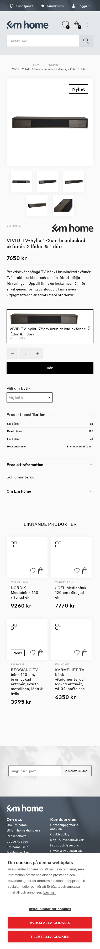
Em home (13, 225)
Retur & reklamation (66, 851)
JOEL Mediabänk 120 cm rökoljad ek (70, 592)
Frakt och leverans (64, 845)
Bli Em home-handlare (23, 830)
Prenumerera (76, 770)
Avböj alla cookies (50, 923)
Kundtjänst (21, 6)
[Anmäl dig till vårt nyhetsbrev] (34, 771)
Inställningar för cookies (50, 909)
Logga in (81, 6)
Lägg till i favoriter (33, 570)
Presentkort (16, 836)
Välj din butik (18, 388)
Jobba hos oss (17, 841)
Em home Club (17, 847)
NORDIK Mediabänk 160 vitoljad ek (24, 592)
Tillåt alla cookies (50, 937)
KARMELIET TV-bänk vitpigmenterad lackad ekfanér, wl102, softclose (70, 679)
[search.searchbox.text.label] (44, 41)
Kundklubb (52, 6)
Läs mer (49, 892)
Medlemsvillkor (18, 852)
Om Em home (17, 825)
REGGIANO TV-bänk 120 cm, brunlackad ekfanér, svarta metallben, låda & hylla (27, 681)
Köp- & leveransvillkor (67, 840)
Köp (40, 570)
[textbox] (29, 398)
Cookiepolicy (59, 834)
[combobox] (29, 397)
